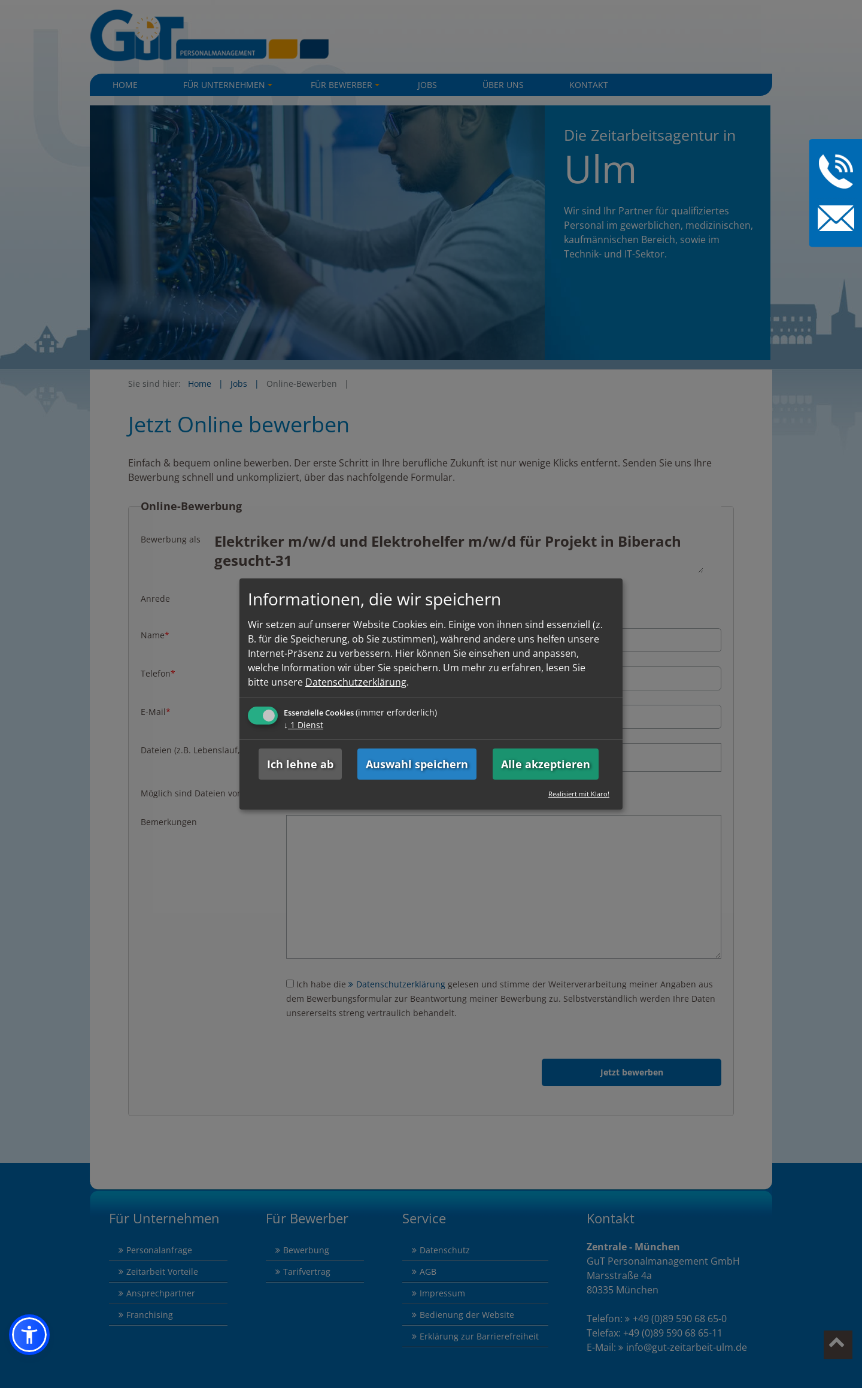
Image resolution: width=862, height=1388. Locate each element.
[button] (29, 1334)
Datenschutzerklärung (355, 682)
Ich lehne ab (300, 764)
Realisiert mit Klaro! (578, 793)
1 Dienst (303, 725)
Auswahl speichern (417, 764)
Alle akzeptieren (545, 764)
